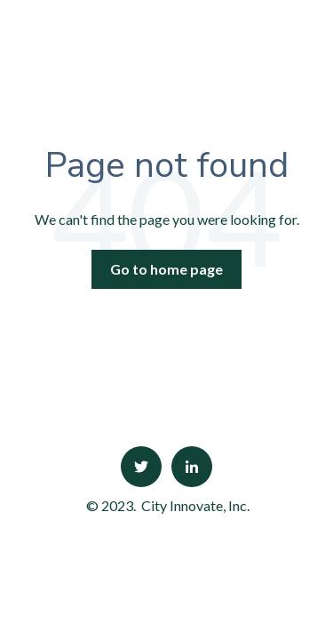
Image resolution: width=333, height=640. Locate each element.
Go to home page (166, 268)
